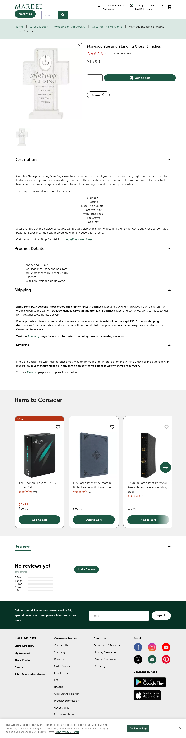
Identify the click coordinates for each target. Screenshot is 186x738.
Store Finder (22, 660)
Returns (32, 372)
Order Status (62, 666)
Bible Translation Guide (30, 674)
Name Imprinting (64, 714)
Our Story (100, 666)
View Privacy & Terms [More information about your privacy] (67, 732)
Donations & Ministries (108, 645)
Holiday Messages (105, 652)
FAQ (57, 679)
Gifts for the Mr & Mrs (107, 26)
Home (19, 26)
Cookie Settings (138, 728)
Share (98, 95)
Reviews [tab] (22, 546)
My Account (22, 653)
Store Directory (24, 645)
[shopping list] (162, 6)
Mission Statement (105, 659)
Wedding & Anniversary (69, 26)
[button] (93, 159)
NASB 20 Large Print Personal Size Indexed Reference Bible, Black (147, 487)
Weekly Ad (25, 13)
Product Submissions (67, 700)
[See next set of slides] (165, 467)
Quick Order (62, 673)
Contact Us (61, 645)
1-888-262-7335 (25, 638)
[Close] (180, 729)
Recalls (58, 686)
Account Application (67, 693)
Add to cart (140, 78)
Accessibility (61, 707)
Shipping (33, 336)
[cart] (169, 6)
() (35, 491)
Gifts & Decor (39, 26)
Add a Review (86, 569)
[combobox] (49, 15)
